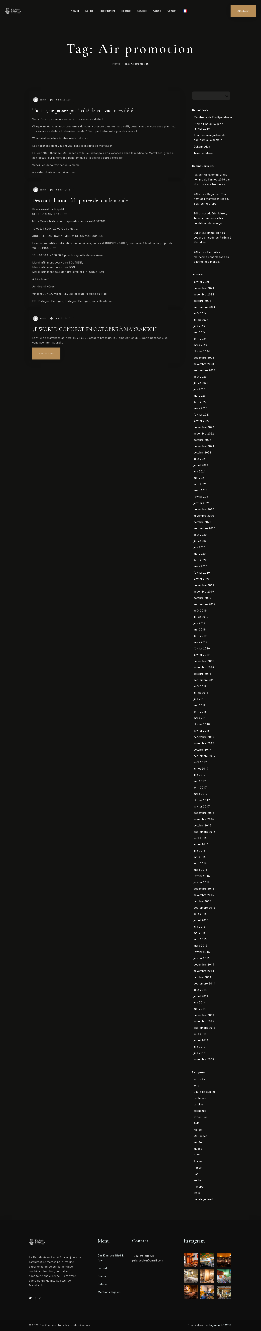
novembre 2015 (204, 895)
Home (116, 63)
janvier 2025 (202, 281)
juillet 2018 (201, 692)
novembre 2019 (204, 591)
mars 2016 (201, 869)
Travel (198, 1193)
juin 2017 (200, 775)
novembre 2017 (204, 743)
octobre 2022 (202, 440)
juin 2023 (200, 389)
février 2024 (202, 351)
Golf (196, 1123)
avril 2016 (200, 863)
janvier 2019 (202, 654)
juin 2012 (200, 1046)
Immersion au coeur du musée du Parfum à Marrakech (212, 237)
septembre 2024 (204, 307)
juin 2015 (200, 926)
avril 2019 (200, 635)
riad (196, 1174)
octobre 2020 (202, 522)
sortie (197, 1180)
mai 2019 (200, 629)
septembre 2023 (204, 370)
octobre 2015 (202, 901)
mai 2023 (200, 395)
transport (200, 1186)
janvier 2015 (202, 958)
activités (199, 1079)
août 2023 (200, 376)
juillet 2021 (201, 465)
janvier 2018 (202, 730)
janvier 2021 (202, 503)
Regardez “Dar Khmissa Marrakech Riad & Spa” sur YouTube (211, 199)
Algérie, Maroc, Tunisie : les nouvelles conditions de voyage (210, 218)
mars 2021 (201, 490)
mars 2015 (201, 945)
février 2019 (202, 648)
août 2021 (200, 458)
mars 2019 (201, 642)
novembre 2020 (204, 515)
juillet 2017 (201, 768)
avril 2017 (200, 787)
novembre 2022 (204, 433)
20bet (197, 194)
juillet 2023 (201, 383)
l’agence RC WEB (220, 1325)
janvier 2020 (202, 579)
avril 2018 (200, 711)
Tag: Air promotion (137, 63)
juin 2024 (200, 326)
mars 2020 (201, 566)
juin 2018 (200, 699)
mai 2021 (200, 477)
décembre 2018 (204, 661)
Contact (171, 10)
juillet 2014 (201, 996)
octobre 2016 (202, 825)
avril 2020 (200, 560)
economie (200, 1110)
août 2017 (200, 762)
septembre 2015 (204, 907)
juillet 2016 (201, 844)
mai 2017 (200, 781)
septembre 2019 (204, 604)
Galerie (157, 10)
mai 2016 (200, 857)
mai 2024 (200, 332)
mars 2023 (201, 408)
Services (142, 10)
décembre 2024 (204, 288)
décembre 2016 (204, 812)
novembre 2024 (204, 294)
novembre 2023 (204, 364)
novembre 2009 (204, 1059)
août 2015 (200, 914)
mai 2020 (200, 553)
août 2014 (200, 989)
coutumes (200, 1098)
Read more (49, 351)
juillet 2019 (201, 617)
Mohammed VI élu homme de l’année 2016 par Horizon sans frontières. (212, 179)
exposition (201, 1117)
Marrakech (200, 1136)
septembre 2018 (204, 680)
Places (198, 1161)
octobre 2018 (202, 673)
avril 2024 (200, 338)
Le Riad (89, 10)
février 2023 (202, 414)
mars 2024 (201, 345)
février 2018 (202, 724)
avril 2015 (200, 939)
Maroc (198, 1129)
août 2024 (200, 313)
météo (198, 1142)
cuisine (198, 1104)
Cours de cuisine (205, 1091)
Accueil (75, 10)
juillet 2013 (201, 1040)
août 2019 (200, 610)
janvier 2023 (202, 421)
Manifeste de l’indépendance (213, 117)
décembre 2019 (204, 585)
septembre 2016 (204, 831)
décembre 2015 (204, 888)
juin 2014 (200, 1002)
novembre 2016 (204, 819)
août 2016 (200, 838)
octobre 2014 (202, 977)
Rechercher (226, 95)
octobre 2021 (202, 452)
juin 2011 (200, 1053)
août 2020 (200, 534)
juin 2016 (200, 850)
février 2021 (202, 496)
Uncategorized (203, 1199)
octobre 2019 (202, 598)
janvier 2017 (202, 806)
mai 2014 (200, 1008)
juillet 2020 (201, 541)
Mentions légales (109, 1292)
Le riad (102, 1268)
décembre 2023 (204, 357)
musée (198, 1148)
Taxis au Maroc (204, 153)
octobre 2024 (202, 300)
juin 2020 (200, 547)
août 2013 (200, 1034)
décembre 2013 (204, 1015)
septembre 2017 (204, 756)
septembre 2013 (204, 1027)
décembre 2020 (204, 509)
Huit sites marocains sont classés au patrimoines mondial (211, 257)
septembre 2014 (204, 983)
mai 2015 (200, 933)
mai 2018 (200, 705)
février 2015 (202, 952)
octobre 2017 (202, 749)
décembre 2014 (204, 964)
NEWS (198, 1155)
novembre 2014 (204, 971)
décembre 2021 (204, 446)
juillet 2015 (201, 920)
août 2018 (200, 686)
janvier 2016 (202, 882)
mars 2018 (201, 718)
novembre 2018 (204, 667)
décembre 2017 (204, 737)
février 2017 (202, 800)
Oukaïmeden (202, 146)
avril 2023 (200, 402)
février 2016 (202, 876)
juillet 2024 (201, 319)
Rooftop (126, 10)
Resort (198, 1167)
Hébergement (107, 10)
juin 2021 (200, 471)
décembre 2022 (204, 427)
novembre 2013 (204, 1021)
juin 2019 (200, 623)
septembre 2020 (204, 528)
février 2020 (202, 572)
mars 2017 (201, 794)
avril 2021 (200, 484)
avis (196, 1085)
